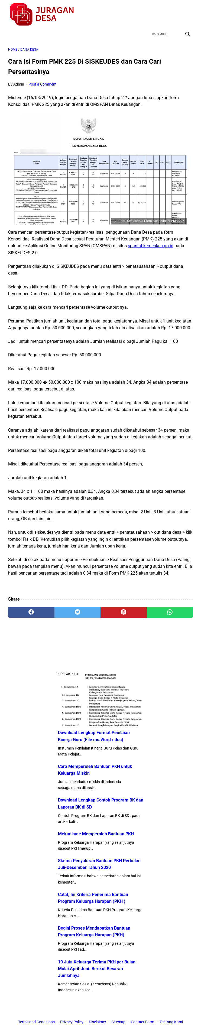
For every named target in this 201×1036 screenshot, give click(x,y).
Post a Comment (42, 84)
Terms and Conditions (36, 1022)
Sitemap (118, 1022)
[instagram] (187, 15)
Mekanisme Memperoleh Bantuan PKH (96, 833)
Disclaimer (97, 1022)
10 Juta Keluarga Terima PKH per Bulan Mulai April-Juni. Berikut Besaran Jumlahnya (96, 968)
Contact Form (142, 1022)
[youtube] (174, 15)
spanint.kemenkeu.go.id (150, 245)
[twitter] (161, 15)
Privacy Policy (71, 1022)
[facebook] (149, 15)
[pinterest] (123, 612)
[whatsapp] (170, 612)
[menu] (11, 34)
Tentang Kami (171, 1022)
